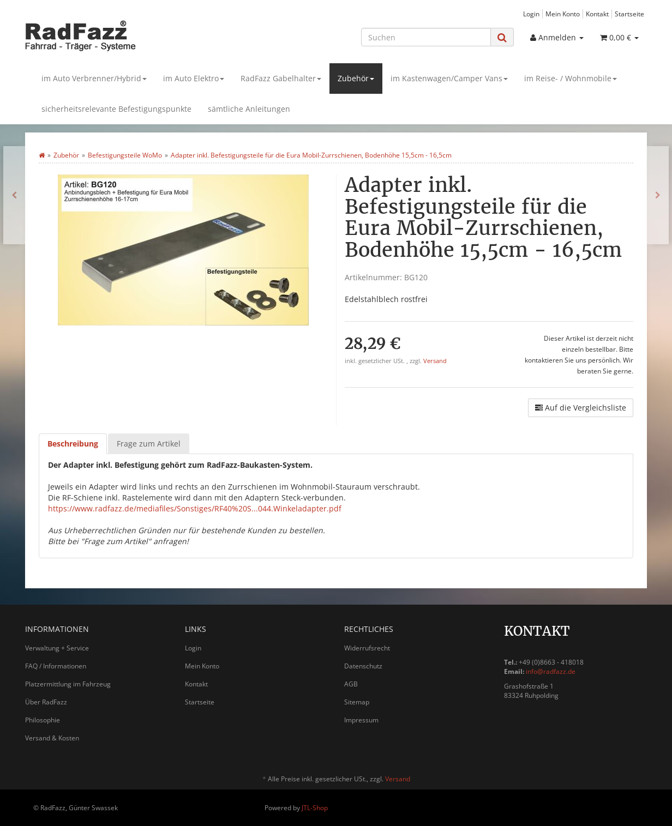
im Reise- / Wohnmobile (570, 78)
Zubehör (356, 78)
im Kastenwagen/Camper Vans (449, 78)
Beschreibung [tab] (72, 443)
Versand (435, 361)
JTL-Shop (315, 807)
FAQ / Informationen (55, 666)
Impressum (361, 720)
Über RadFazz (46, 702)
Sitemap (356, 702)
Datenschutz (363, 666)
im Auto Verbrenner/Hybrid (94, 78)
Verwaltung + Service (57, 648)
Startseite (629, 13)
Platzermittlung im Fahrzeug (68, 684)
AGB (351, 684)
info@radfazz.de (550, 671)
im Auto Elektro (193, 78)
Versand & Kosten (52, 738)
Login (531, 13)
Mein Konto (562, 13)
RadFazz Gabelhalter (281, 78)
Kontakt (597, 13)
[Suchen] (426, 37)
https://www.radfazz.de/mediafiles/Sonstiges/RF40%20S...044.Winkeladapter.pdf (194, 508)
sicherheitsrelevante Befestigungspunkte (116, 109)
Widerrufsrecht (367, 648)
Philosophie (42, 720)
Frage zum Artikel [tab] (149, 443)
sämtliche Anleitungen (249, 109)
